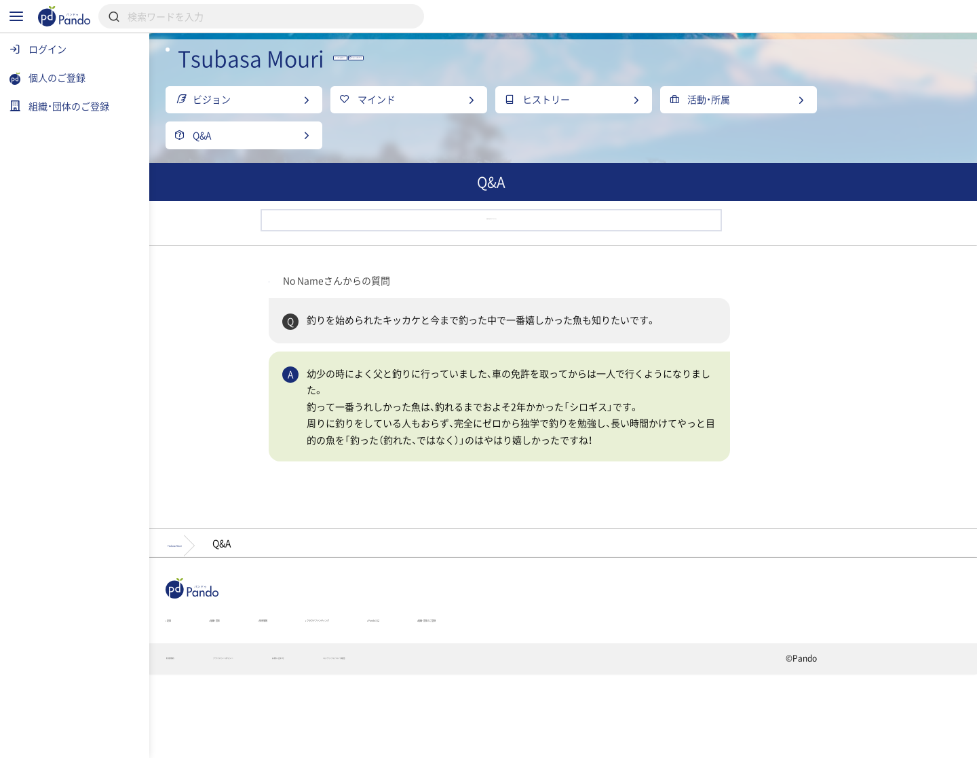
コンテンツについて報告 (566, 742)
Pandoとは (639, 693)
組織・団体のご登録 (745, 693)
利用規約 (254, 742)
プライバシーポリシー (352, 742)
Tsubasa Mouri (278, 607)
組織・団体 (323, 693)
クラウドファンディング (520, 693)
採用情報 (406, 693)
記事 (249, 693)
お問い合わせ (457, 742)
